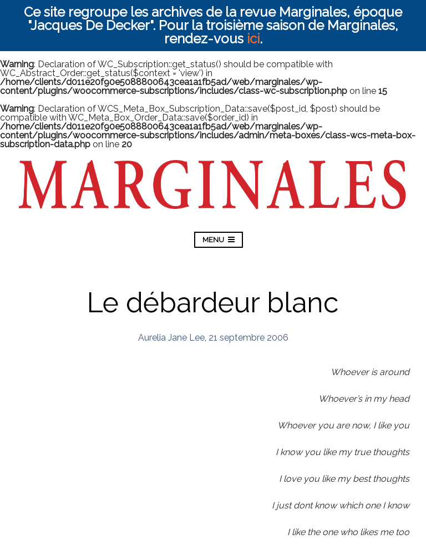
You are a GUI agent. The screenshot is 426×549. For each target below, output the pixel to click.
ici (253, 39)
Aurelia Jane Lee (171, 337)
